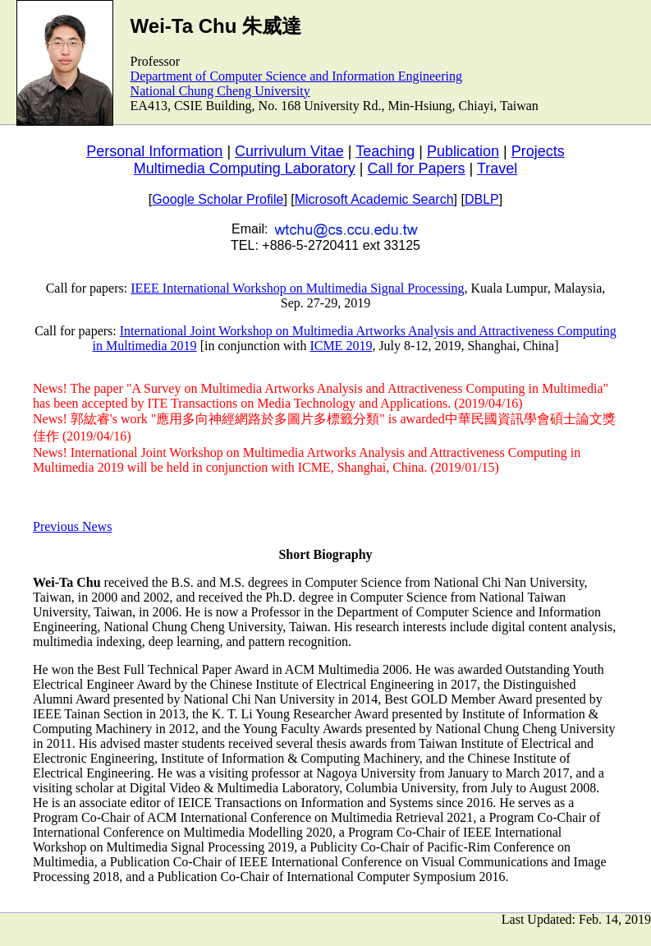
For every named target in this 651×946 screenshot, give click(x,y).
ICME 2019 (340, 346)
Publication (463, 151)
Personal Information (154, 151)
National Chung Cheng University (220, 91)
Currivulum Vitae (289, 151)
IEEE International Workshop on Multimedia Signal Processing (297, 288)
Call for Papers (416, 168)
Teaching (385, 151)
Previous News (72, 526)
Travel (497, 168)
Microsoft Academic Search (374, 199)
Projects (538, 151)
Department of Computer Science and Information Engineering (296, 76)
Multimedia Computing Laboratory (244, 168)
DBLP (482, 199)
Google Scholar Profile (217, 199)
